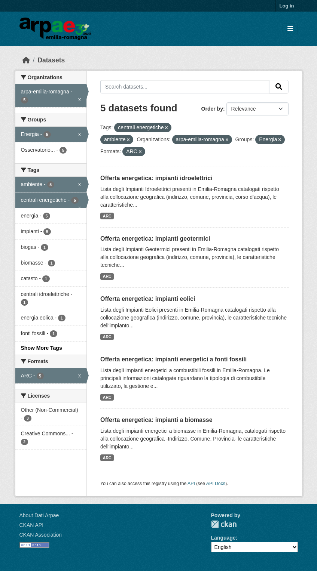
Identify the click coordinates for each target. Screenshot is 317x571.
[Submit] (279, 86)
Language (223, 538)
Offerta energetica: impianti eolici (147, 299)
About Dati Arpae (39, 515)
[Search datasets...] (184, 86)
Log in (287, 6)
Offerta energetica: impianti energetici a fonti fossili (173, 359)
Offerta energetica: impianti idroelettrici (156, 178)
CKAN (224, 524)
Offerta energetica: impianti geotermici (155, 238)
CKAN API (31, 525)
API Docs (215, 483)
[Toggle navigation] (290, 29)
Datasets (51, 60)
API (191, 483)
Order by (212, 109)
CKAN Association (40, 535)
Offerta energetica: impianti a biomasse (156, 420)
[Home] (26, 60)
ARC (107, 216)
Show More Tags (41, 348)
